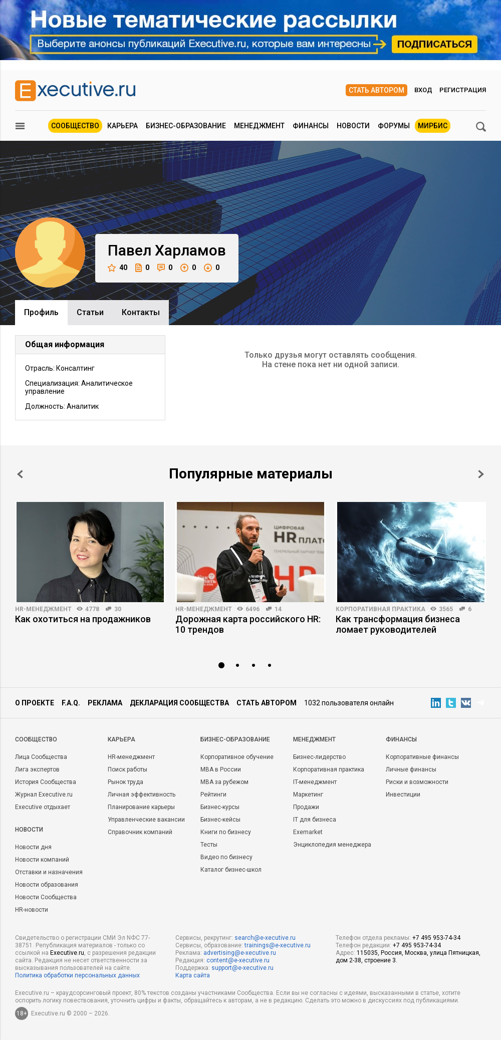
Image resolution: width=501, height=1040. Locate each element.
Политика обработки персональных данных (77, 975)
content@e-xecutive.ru (238, 960)
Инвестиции (403, 794)
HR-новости (31, 909)
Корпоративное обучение (237, 756)
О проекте (34, 703)
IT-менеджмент (315, 782)
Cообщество (36, 739)
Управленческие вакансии (146, 819)
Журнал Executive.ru (44, 794)
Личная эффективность (141, 794)
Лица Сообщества (41, 756)
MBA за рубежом (224, 782)
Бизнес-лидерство (319, 756)
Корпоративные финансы (422, 756)
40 (117, 268)
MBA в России (220, 769)
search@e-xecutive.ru (265, 937)
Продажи (306, 807)
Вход (423, 90)
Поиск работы (127, 769)
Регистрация (462, 90)
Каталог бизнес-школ (231, 869)
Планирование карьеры (141, 807)
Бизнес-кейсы (220, 819)
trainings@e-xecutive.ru (277, 945)
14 (278, 609)
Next (481, 474)
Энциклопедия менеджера (332, 844)
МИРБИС (432, 126)
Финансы (311, 126)
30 (117, 609)
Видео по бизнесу (226, 857)
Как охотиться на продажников (83, 619)
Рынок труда (125, 782)
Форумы (394, 126)
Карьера (122, 126)
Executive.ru (67, 952)
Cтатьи (90, 312)
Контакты (141, 312)
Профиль (41, 312)
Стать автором (376, 90)
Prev (20, 474)
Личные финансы (411, 769)
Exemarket (308, 832)
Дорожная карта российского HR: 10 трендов (248, 624)
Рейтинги (213, 794)
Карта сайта (192, 975)
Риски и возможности (417, 782)
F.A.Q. (71, 703)
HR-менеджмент (43, 609)
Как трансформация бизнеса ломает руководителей (398, 624)
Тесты (208, 844)
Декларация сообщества (179, 703)
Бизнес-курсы (219, 807)
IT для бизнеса (314, 819)
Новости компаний (42, 859)
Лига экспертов (37, 769)
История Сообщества (45, 782)
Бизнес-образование (186, 126)
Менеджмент (259, 126)
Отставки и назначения (49, 872)
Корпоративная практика (380, 609)
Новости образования (46, 884)
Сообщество (75, 126)
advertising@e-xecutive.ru (239, 952)
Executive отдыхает (42, 807)
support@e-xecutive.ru (242, 967)
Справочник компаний (140, 832)
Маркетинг (308, 794)
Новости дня (33, 847)
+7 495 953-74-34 (436, 937)
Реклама (105, 703)
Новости (353, 126)
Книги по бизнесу (225, 832)
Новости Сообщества (46, 897)
